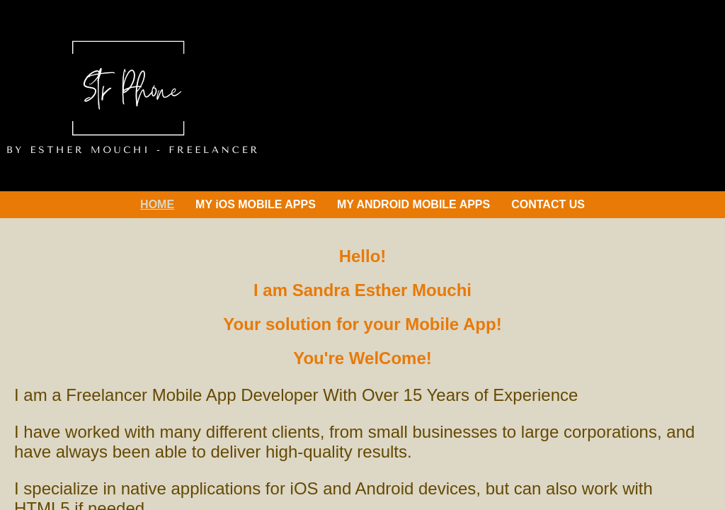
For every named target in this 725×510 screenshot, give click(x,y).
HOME (157, 204)
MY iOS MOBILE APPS (255, 204)
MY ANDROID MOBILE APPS (413, 204)
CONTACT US (548, 204)
